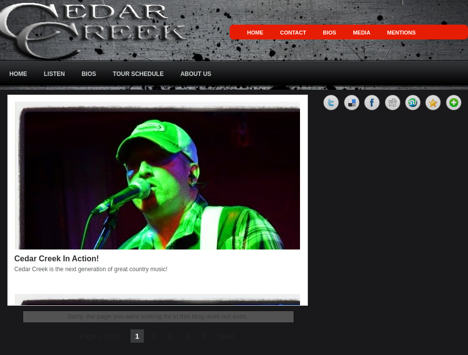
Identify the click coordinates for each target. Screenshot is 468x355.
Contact (293, 33)
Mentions (401, 33)
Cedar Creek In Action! (56, 258)
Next (226, 336)
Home (255, 33)
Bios (329, 33)
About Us (195, 74)
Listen (54, 74)
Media (361, 33)
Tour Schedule (138, 74)
